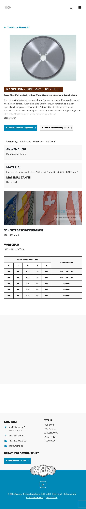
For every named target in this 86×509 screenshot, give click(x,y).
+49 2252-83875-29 (17, 440)
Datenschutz (69, 494)
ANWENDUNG (51, 432)
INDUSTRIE (49, 436)
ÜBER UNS (49, 424)
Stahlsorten (25, 141)
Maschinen (38, 141)
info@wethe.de (16, 445)
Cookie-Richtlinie (34, 497)
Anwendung (12, 141)
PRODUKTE (49, 428)
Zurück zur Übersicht (18, 27)
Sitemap (56, 494)
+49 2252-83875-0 (17, 435)
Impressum (51, 497)
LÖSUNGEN (49, 440)
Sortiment (51, 141)
